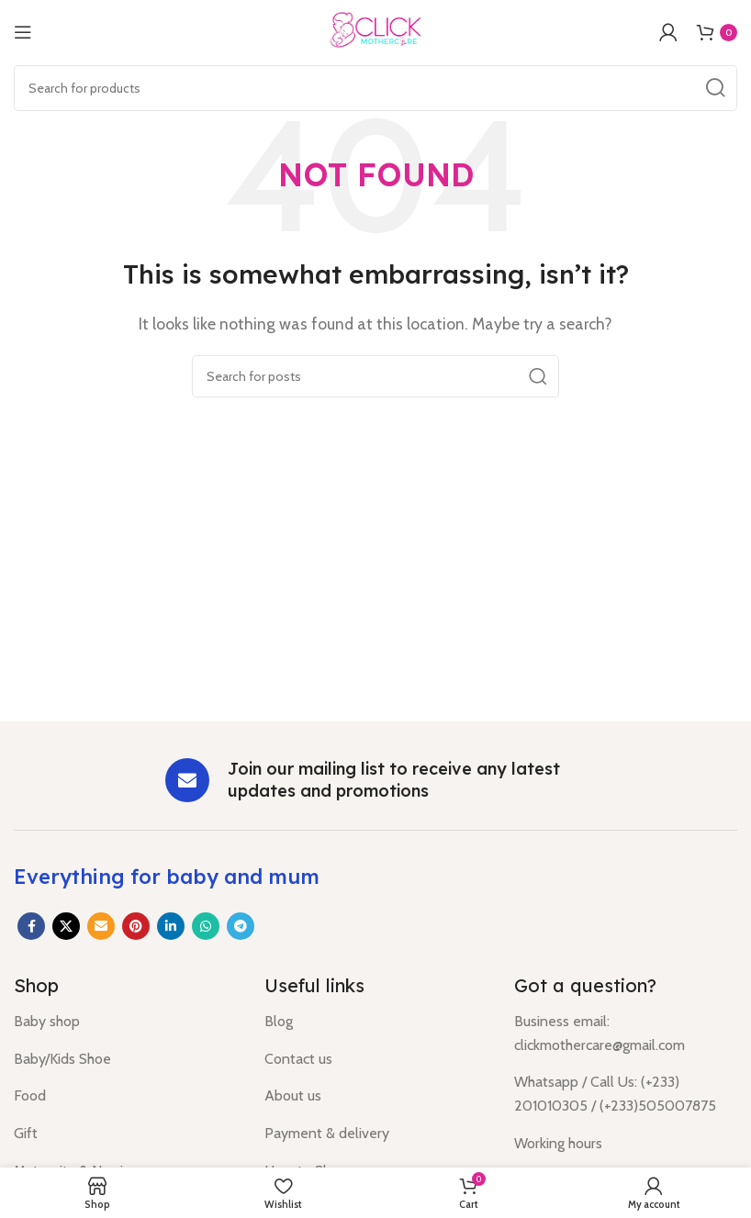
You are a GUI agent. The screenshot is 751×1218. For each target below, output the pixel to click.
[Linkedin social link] (171, 926)
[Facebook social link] (31, 926)
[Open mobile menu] (23, 32)
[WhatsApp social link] (205, 926)
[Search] (375, 88)
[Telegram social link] (240, 926)
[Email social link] (101, 926)
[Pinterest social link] (136, 926)
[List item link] (125, 1022)
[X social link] (66, 926)
